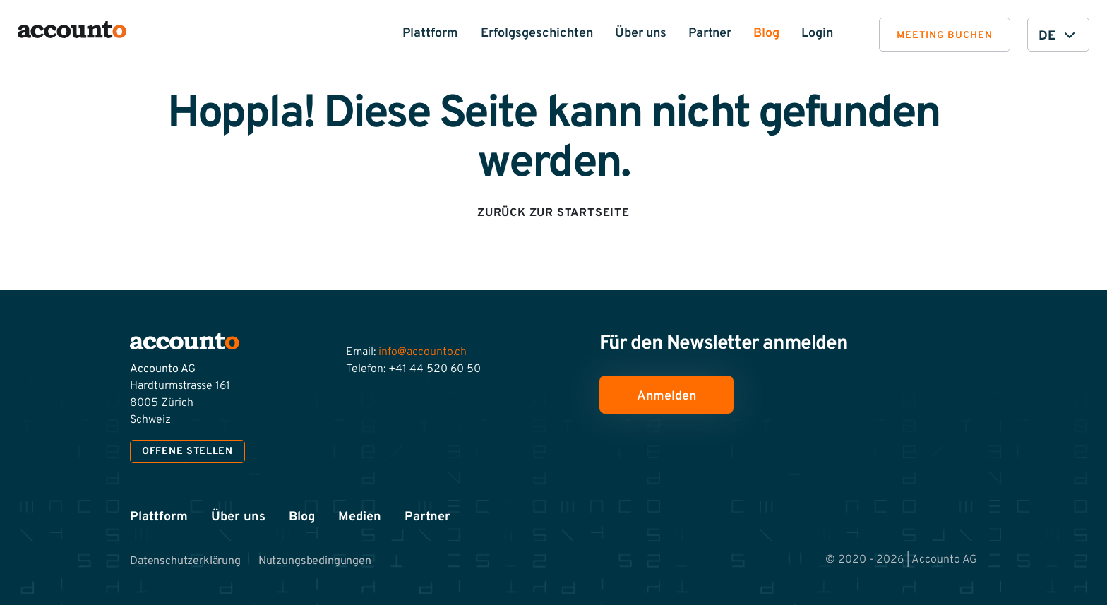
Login (817, 33)
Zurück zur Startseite (553, 213)
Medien (359, 517)
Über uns (640, 33)
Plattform (430, 33)
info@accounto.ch (422, 352)
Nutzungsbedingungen (314, 561)
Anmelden (666, 396)
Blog (766, 33)
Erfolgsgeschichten (537, 33)
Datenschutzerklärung (185, 561)
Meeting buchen (945, 36)
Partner (709, 33)
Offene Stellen (187, 451)
